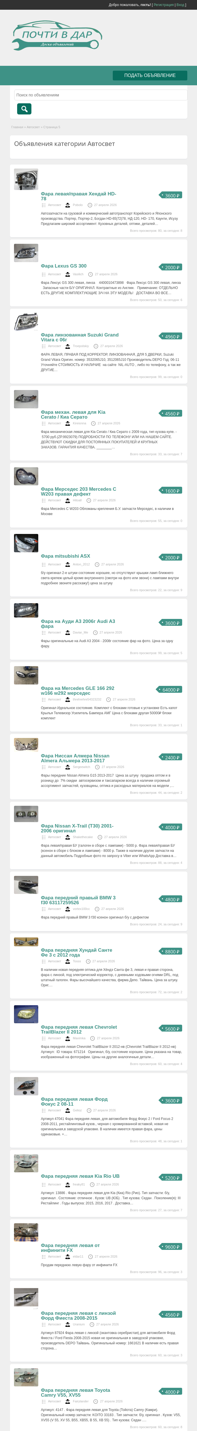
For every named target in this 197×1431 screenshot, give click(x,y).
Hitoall (77, 500)
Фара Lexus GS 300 (64, 266)
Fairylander (81, 1401)
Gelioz (77, 1110)
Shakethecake (83, 837)
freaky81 (79, 1184)
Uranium (79, 1324)
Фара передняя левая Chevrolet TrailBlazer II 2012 (79, 1029)
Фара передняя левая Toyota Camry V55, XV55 (75, 1393)
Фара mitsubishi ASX (65, 556)
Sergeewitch (81, 767)
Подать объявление (150, 75)
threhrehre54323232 (87, 699)
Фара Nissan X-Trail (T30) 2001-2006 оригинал (77, 828)
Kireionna (79, 423)
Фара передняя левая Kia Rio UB (80, 1176)
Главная (17, 127)
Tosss (77, 961)
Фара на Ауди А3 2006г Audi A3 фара (78, 624)
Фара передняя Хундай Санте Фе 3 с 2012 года (76, 952)
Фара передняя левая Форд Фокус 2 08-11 (74, 1101)
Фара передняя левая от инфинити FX (70, 1248)
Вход (180, 5)
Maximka (79, 1038)
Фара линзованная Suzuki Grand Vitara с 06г (79, 337)
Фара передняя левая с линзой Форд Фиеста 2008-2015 (78, 1316)
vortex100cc (81, 909)
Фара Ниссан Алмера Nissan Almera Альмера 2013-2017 (75, 758)
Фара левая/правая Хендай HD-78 (78, 196)
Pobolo (78, 205)
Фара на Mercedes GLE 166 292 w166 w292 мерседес (77, 691)
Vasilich (78, 274)
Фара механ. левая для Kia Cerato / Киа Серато (73, 414)
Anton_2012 (81, 564)
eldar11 (78, 1256)
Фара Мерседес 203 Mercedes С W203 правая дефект (78, 491)
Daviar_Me (80, 632)
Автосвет (33, 127)
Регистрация (164, 5)
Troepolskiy (81, 346)
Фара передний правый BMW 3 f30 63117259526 (78, 900)
